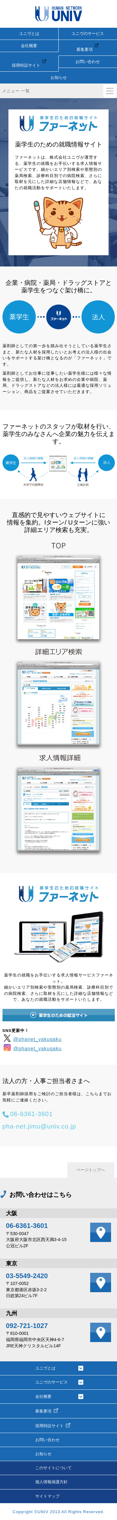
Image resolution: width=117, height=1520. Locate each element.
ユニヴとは (29, 33)
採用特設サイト (29, 63)
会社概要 (29, 45)
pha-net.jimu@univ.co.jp (39, 1126)
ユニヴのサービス (87, 33)
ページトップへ (90, 1170)
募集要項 (87, 47)
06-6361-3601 (31, 1113)
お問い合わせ (88, 61)
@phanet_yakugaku (32, 1038)
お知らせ (59, 77)
